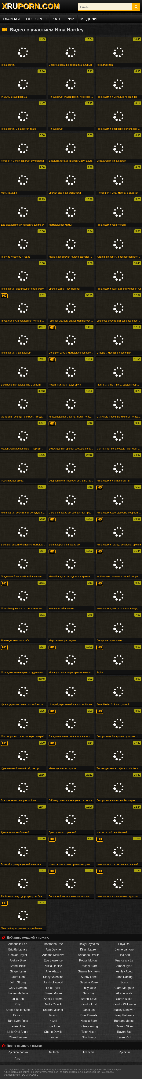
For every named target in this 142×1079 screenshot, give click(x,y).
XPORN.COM (31, 6)
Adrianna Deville (89, 955)
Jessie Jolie (17, 1026)
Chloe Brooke (18, 1037)
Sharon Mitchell (53, 1009)
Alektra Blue (18, 960)
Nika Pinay (89, 1037)
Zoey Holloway (124, 1015)
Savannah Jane (17, 993)
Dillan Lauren (88, 949)
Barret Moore (53, 993)
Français (88, 1052)
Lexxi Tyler (53, 987)
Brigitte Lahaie (17, 949)
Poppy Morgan (88, 960)
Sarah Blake (124, 998)
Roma (53, 1015)
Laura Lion (18, 977)
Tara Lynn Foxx (18, 1020)
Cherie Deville (53, 1031)
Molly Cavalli (53, 1004)
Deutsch (53, 1052)
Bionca (17, 1015)
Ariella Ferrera (53, 998)
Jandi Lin (89, 1009)
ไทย (17, 1058)
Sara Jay (89, 993)
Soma (124, 982)
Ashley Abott (124, 971)
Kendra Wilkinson (124, 1004)
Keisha (53, 1037)
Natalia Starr (89, 1020)
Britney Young (89, 1026)
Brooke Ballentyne (18, 1009)
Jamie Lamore (124, 949)
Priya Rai (124, 944)
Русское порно (18, 1052)
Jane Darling (124, 977)
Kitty (17, 1004)
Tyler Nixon (88, 1031)
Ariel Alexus (53, 971)
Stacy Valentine (53, 977)
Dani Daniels (88, 1015)
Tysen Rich (124, 1037)
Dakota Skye (124, 1026)
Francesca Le (124, 960)
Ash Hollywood (53, 982)
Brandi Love (89, 998)
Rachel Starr (89, 966)
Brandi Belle (18, 966)
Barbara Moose (124, 1020)
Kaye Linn (53, 1026)
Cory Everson (18, 987)
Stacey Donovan (124, 1009)
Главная (11, 19)
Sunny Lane (89, 977)
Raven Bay (124, 1031)
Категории (63, 19)
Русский (124, 1052)
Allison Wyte (124, 993)
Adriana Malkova (53, 955)
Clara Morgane (124, 987)
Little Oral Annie (17, 1031)
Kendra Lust (89, 1004)
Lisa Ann (124, 955)
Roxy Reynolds (89, 944)
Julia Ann (18, 998)
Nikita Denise (53, 966)
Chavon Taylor (17, 955)
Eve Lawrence (53, 960)
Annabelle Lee (17, 944)
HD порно (36, 19)
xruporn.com (13, 1074)
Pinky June (89, 987)
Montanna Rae (53, 944)
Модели (88, 19)
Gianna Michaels (89, 971)
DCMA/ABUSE (30, 1074)
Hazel (53, 1020)
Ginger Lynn (18, 971)
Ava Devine (53, 949)
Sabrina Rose (89, 982)
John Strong (18, 982)
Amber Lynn (124, 966)
